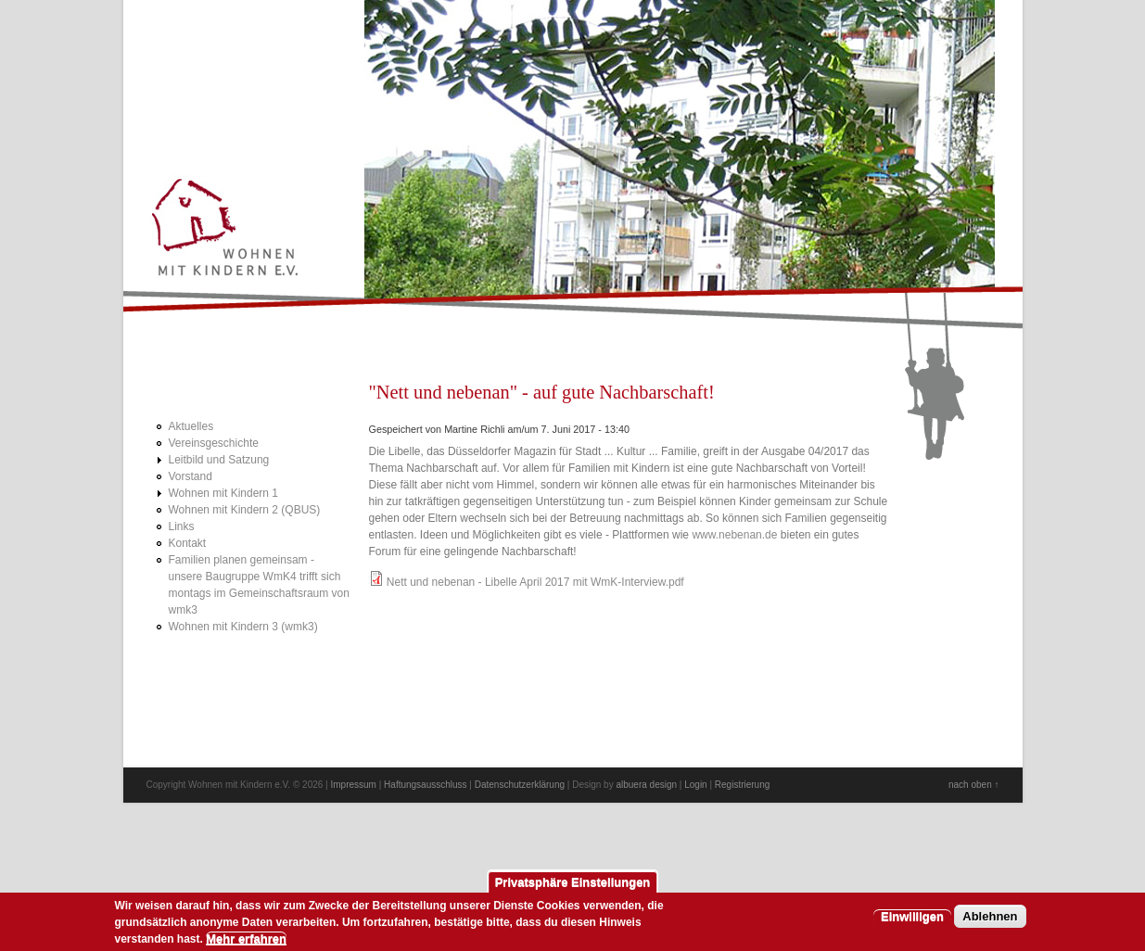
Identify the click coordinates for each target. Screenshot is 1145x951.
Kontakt (188, 543)
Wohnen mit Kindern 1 (224, 493)
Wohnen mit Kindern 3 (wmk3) (243, 626)
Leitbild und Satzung (219, 459)
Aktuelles (191, 426)
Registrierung (742, 785)
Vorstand (190, 476)
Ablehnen (989, 921)
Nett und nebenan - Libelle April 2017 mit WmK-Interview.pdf (535, 582)
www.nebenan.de (734, 534)
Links (182, 526)
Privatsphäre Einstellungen (573, 887)
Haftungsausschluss (425, 785)
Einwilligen (912, 921)
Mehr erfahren (246, 943)
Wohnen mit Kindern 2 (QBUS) (245, 509)
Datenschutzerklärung (520, 785)
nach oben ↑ (973, 785)
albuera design (646, 785)
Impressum (352, 785)
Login (695, 785)
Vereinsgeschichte (214, 443)
